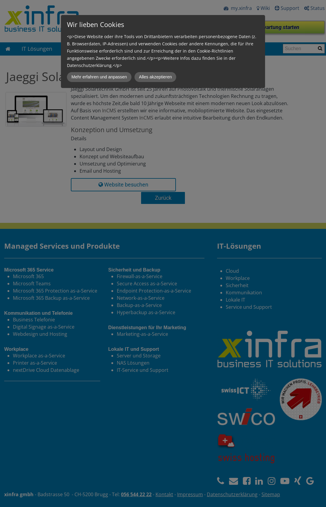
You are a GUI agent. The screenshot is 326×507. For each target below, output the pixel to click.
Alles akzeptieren (155, 76)
